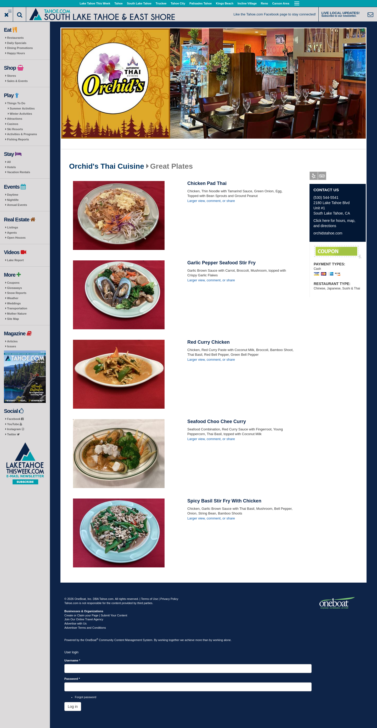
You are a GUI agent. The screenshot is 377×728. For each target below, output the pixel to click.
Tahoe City (178, 3)
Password (72, 678)
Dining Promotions (20, 48)
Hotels (11, 167)
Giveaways (14, 287)
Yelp (314, 177)
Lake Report (15, 260)
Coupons (13, 282)
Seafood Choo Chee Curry (216, 421)
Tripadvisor (322, 177)
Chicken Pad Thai (207, 183)
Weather (12, 298)
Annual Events (17, 204)
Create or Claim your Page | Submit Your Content (95, 615)
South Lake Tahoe (139, 3)
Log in (73, 706)
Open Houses (16, 237)
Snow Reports (16, 292)
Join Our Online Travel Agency (83, 619)
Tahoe (118, 3)
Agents (12, 232)
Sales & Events (17, 81)
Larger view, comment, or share (211, 201)
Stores (11, 75)
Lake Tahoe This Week (95, 3)
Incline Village (247, 3)
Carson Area (280, 3)
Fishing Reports (18, 139)
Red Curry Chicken (208, 342)
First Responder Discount (337, 252)
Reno (264, 3)
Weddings (14, 303)
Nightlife (13, 199)
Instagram (15, 429)
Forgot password (85, 697)
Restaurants (15, 37)
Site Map (13, 318)
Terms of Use (149, 598)
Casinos (12, 123)
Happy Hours (16, 53)
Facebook (15, 418)
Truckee (161, 3)
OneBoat (91, 640)
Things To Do (16, 103)
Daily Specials (16, 43)
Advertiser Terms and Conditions (85, 627)
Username (72, 660)
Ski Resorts (15, 129)
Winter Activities (21, 113)
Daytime (12, 194)
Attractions (14, 118)
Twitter (13, 434)
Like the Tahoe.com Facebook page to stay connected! (275, 14)
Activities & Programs (22, 134)
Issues (11, 346)
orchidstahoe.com (327, 233)
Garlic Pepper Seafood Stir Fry (221, 262)
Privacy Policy (169, 598)
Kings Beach (224, 3)
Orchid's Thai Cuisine (106, 166)
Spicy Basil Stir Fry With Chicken (224, 500)
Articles (12, 341)
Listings (12, 227)
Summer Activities (22, 108)
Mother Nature (17, 313)
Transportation (17, 308)
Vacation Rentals (18, 172)
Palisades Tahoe (200, 3)
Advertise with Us (75, 623)
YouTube (14, 424)
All (9, 161)
